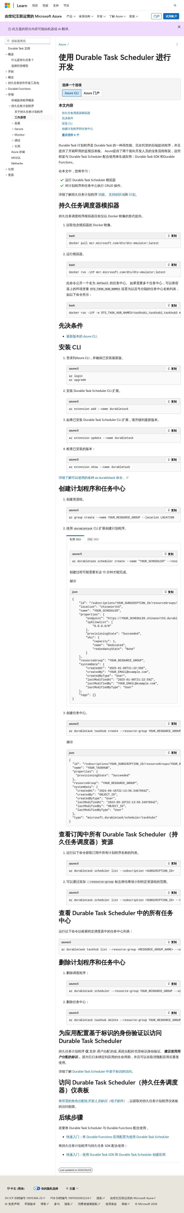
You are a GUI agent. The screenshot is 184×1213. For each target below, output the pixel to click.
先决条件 (67, 118)
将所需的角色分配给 (92, 1101)
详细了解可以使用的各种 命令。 (92, 477)
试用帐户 (171, 16)
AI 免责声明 (12, 1204)
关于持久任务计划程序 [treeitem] (29, 112)
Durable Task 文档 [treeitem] (19, 48)
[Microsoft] (7, 5)
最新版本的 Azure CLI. (81, 336)
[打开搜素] (175, 5)
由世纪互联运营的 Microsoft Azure (131, 1198)
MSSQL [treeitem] (16, 158)
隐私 (99, 1198)
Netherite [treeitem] (17, 163)
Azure (62, 44)
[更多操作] (177, 44)
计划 (132, 194)
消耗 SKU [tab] (93, 539)
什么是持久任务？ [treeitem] (22, 60)
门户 (156, 16)
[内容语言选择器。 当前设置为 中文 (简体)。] (16, 1188)
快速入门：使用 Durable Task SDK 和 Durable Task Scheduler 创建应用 (115, 1154)
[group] (123, 313)
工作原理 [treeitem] (20, 117)
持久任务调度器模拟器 (76, 113)
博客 (43, 1204)
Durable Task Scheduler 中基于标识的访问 (102, 1071)
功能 (101, 194)
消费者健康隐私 (88, 1204)
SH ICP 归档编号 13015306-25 (24, 1198)
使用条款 (111, 1204)
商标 (124, 1204)
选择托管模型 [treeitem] (19, 66)
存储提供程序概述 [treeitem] (22, 100)
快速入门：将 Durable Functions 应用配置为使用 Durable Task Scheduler (117, 1137)
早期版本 (30, 1204)
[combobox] (27, 41)
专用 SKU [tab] (75, 539)
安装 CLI (67, 123)
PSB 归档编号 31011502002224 (69, 1198)
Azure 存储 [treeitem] (18, 152)
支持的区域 (117, 194)
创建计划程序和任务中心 (77, 128)
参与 (57, 1204)
